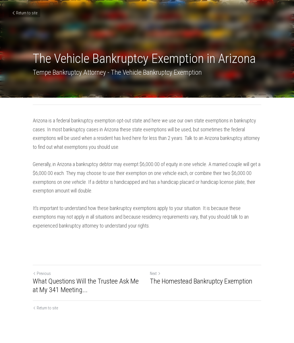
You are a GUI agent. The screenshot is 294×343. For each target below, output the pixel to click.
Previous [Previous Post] (42, 273)
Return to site (24, 13)
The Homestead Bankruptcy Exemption (201, 281)
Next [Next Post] (155, 273)
